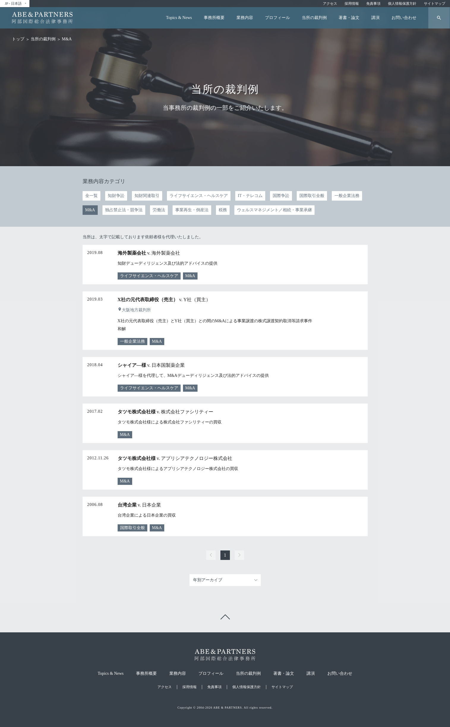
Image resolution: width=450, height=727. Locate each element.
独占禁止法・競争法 (124, 210)
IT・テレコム (250, 195)
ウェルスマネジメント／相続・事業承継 (274, 210)
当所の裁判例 (314, 17)
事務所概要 (214, 17)
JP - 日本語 (16, 3)
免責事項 (373, 3)
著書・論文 (349, 17)
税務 (223, 210)
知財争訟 (116, 195)
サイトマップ (434, 3)
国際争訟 (281, 195)
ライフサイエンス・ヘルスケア (199, 195)
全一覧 (91, 195)
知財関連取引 (147, 195)
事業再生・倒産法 (192, 210)
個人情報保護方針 (402, 3)
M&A (90, 210)
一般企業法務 (346, 195)
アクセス (330, 3)
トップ (18, 39)
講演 (375, 17)
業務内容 (244, 17)
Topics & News (179, 17)
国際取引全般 (311, 195)
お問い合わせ (403, 17)
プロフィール (277, 17)
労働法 (159, 210)
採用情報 (352, 3)
